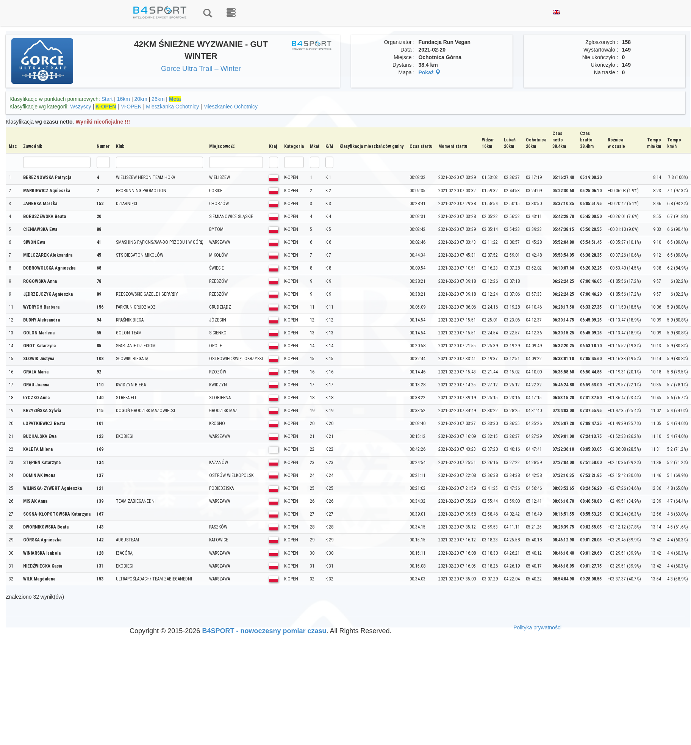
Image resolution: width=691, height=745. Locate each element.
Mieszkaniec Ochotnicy (230, 107)
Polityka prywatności (537, 627)
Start (107, 99)
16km (123, 99)
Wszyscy (80, 107)
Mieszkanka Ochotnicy (172, 107)
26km (158, 99)
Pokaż (429, 72)
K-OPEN (105, 107)
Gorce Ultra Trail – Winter (201, 68)
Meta (175, 99)
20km (140, 99)
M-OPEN (131, 107)
